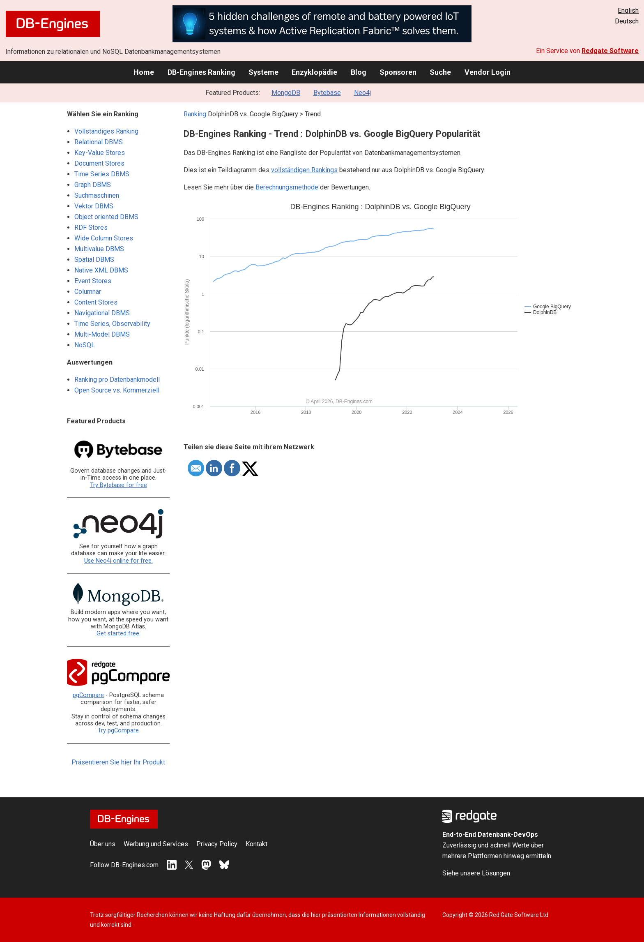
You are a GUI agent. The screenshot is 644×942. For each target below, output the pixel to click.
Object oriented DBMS (106, 217)
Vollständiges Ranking (106, 131)
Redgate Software (610, 51)
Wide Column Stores (103, 238)
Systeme (263, 72)
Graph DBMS (92, 185)
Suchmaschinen (96, 195)
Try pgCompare (118, 730)
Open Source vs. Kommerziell (116, 390)
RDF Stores (91, 227)
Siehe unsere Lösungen (476, 873)
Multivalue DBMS (99, 249)
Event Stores (92, 281)
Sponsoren (398, 72)
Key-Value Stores (99, 153)
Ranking (195, 114)
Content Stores (95, 302)
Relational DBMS (98, 142)
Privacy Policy (216, 844)
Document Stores (99, 163)
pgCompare (88, 695)
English (628, 10)
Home (143, 72)
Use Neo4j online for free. (118, 560)
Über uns (102, 844)
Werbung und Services (156, 844)
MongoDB (285, 93)
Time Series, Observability (112, 324)
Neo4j (362, 93)
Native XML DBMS (101, 270)
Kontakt (256, 844)
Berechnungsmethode (286, 187)
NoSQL (84, 345)
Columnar (87, 292)
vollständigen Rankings (304, 170)
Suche (440, 72)
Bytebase (327, 93)
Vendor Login (488, 72)
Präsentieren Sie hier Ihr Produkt (118, 762)
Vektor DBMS (93, 206)
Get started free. (118, 633)
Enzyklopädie (314, 72)
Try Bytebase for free (118, 485)
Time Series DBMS (101, 174)
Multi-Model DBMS (102, 334)
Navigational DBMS (102, 313)
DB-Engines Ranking (201, 72)
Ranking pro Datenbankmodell (117, 379)
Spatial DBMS (94, 259)
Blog (358, 72)
